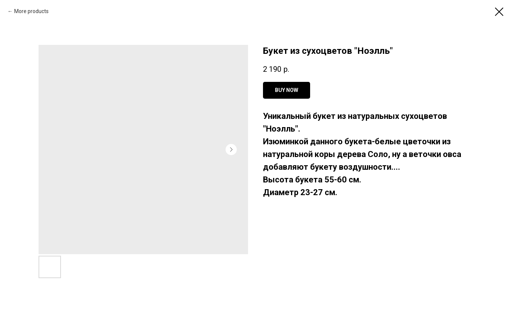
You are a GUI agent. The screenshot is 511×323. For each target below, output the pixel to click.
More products (31, 11)
